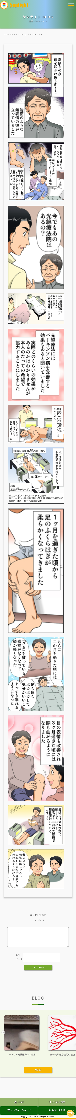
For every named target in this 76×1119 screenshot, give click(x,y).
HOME (19, 1102)
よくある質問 (57, 1102)
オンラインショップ (19, 1110)
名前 (18, 958)
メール (19, 962)
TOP (70, 1113)
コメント (38, 920)
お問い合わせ (57, 1110)
